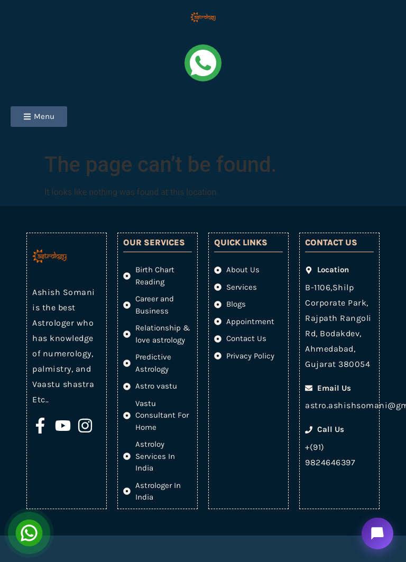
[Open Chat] (29, 533)
